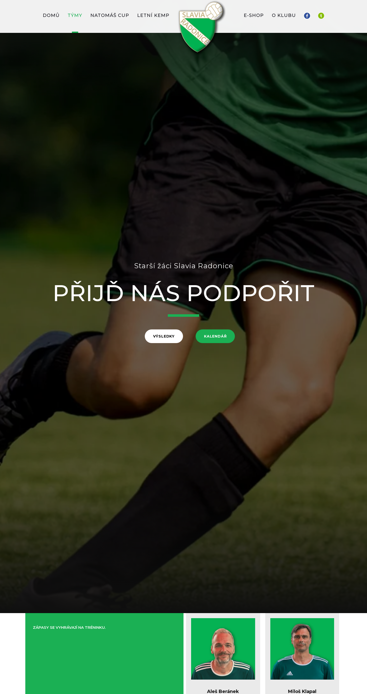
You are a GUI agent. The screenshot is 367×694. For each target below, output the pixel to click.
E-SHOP (254, 15)
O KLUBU (284, 15)
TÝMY (75, 15)
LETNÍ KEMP (153, 15)
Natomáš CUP (109, 15)
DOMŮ (51, 15)
